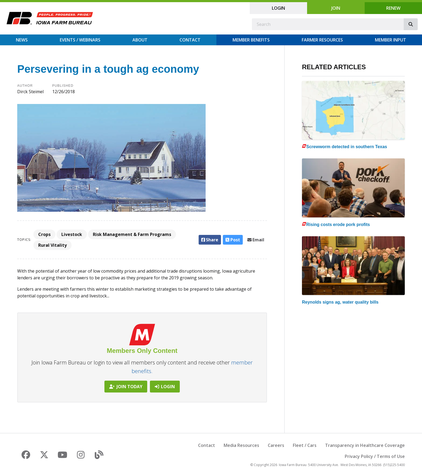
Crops (44, 234)
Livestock (71, 234)
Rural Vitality (52, 245)
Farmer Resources (322, 40)
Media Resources (241, 445)
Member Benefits (251, 40)
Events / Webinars (80, 40)
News (22, 40)
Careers (276, 445)
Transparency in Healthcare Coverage (365, 445)
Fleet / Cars (304, 445)
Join (335, 8)
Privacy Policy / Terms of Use (375, 456)
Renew (393, 8)
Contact (190, 40)
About (139, 40)
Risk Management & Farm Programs (132, 234)
